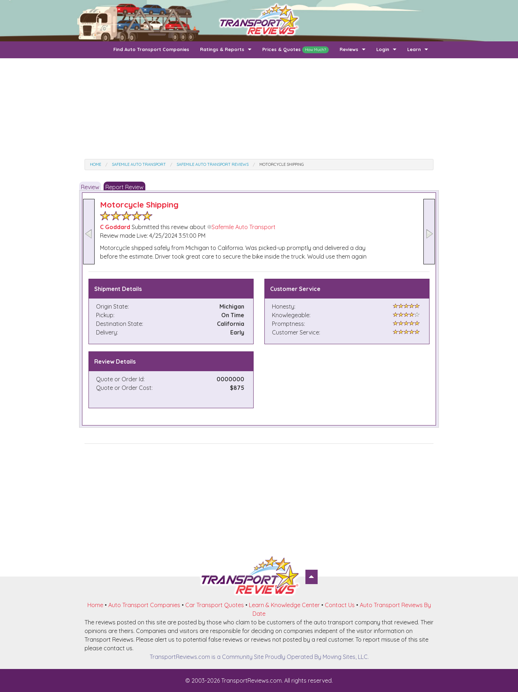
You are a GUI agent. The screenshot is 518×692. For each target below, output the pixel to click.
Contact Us (340, 605)
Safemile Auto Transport (241, 227)
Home (95, 605)
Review (90, 187)
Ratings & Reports (222, 49)
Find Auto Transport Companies (151, 49)
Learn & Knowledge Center (284, 605)
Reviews (349, 49)
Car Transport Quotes (214, 605)
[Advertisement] (259, 108)
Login (382, 49)
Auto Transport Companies (144, 605)
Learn (414, 49)
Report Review (124, 187)
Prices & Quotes (295, 49)
